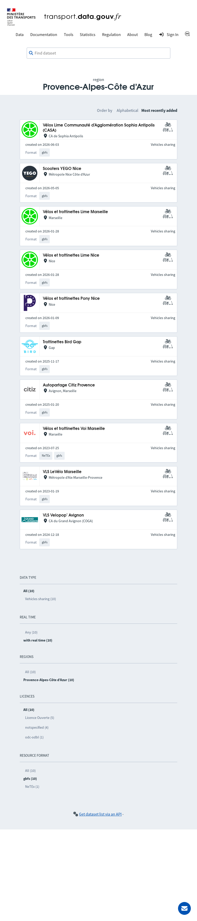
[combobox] (98, 53)
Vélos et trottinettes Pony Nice (71, 299)
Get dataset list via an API (100, 814)
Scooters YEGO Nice (62, 169)
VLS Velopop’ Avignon (63, 515)
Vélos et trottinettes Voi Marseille (74, 429)
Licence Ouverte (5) (39, 717)
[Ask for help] (184, 908)
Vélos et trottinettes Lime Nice (71, 255)
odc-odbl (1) (34, 737)
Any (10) (31, 632)
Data (20, 34)
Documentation (43, 34)
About (132, 34)
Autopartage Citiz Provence (69, 385)
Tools (68, 34)
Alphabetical (127, 110)
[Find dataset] (98, 53)
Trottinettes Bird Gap (62, 342)
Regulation (111, 34)
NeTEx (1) (32, 786)
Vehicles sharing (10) (40, 599)
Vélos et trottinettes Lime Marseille (75, 212)
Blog (148, 34)
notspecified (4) (36, 727)
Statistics (87, 34)
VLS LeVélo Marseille (62, 472)
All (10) (30, 672)
